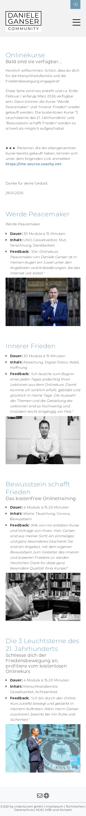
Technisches (75, 806)
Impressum (54, 806)
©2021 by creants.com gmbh (21, 806)
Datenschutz (24, 810)
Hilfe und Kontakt (58, 810)
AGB (39, 810)
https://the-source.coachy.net (34, 164)
